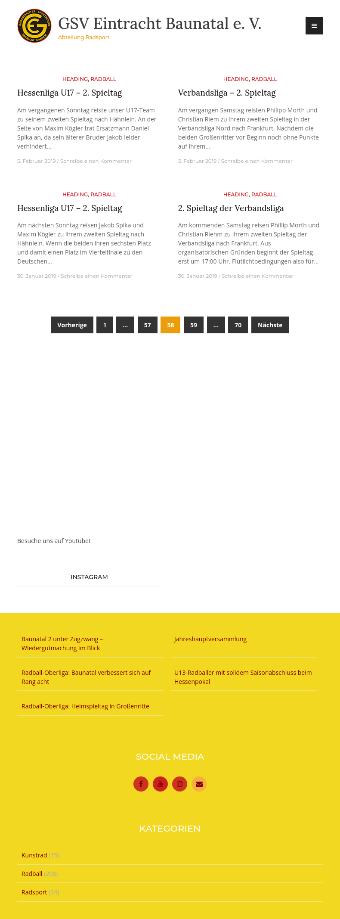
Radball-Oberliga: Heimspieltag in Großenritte (85, 706)
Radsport (34, 892)
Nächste (270, 325)
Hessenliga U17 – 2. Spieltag (69, 92)
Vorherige (72, 325)
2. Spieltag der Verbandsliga (231, 208)
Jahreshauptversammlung (214, 639)
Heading (75, 79)
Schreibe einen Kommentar (96, 161)
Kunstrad (34, 855)
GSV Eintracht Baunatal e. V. (160, 23)
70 (238, 325)
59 (193, 325)
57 (147, 325)
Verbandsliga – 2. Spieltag (227, 92)
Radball (103, 79)
